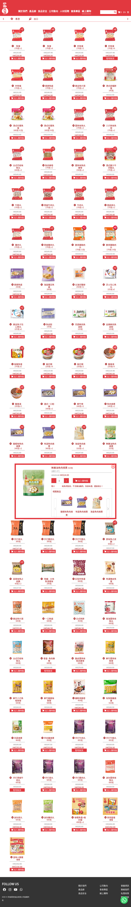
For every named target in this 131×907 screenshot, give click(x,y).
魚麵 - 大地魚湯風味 (49, 581)
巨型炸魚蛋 (80, 580)
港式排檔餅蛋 (111, 88)
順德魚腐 (49, 87)
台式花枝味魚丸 (18, 167)
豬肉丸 (18, 246)
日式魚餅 (80, 619)
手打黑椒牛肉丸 (18, 780)
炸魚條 (18, 87)
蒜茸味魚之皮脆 (18, 581)
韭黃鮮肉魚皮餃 (111, 326)
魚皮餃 (49, 325)
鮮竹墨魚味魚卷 (111, 660)
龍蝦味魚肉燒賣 (18, 446)
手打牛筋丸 (80, 540)
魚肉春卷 (49, 166)
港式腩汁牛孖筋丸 (111, 167)
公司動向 (53, 11)
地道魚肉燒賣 (49, 446)
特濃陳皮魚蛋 (111, 581)
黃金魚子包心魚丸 (18, 326)
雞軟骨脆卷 (80, 699)
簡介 (53, 486)
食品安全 (42, 11)
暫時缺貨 (110, 58)
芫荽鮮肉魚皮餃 (80, 326)
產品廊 (32, 11)
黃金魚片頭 (80, 87)
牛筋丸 (18, 206)
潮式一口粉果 (49, 406)
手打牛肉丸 (80, 739)
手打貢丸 (18, 540)
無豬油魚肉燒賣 (111, 446)
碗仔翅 (49, 365)
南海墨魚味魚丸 (111, 621)
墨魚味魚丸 (80, 126)
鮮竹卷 (80, 405)
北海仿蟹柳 (80, 285)
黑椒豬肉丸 (49, 246)
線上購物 (86, 11)
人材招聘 (64, 11)
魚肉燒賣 (111, 405)
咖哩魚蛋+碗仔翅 (80, 819)
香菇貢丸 (111, 206)
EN (124, 12)
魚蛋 (18, 47)
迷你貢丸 (18, 818)
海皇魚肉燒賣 (80, 446)
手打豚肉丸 (49, 540)
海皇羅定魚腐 (49, 287)
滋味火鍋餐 (18, 858)
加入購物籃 (17, 58)
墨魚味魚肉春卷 (80, 167)
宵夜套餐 (111, 818)
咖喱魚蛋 (18, 365)
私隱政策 (125, 893)
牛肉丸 (80, 206)
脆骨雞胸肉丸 (80, 247)
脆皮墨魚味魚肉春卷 (80, 660)
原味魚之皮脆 (111, 541)
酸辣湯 (111, 365)
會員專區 (75, 11)
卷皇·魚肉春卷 (49, 660)
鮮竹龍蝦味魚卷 (49, 700)
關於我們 (22, 11)
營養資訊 (125, 885)
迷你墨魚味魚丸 (111, 780)
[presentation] (3, 19)
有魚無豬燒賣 (111, 700)
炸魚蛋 (80, 47)
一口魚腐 (49, 619)
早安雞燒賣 (49, 739)
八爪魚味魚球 (111, 128)
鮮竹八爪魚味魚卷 (18, 700)
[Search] (106, 12)
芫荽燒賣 (18, 739)
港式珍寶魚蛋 (18, 128)
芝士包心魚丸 (111, 287)
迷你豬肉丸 (49, 818)
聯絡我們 (125, 889)
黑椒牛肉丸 (49, 206)
